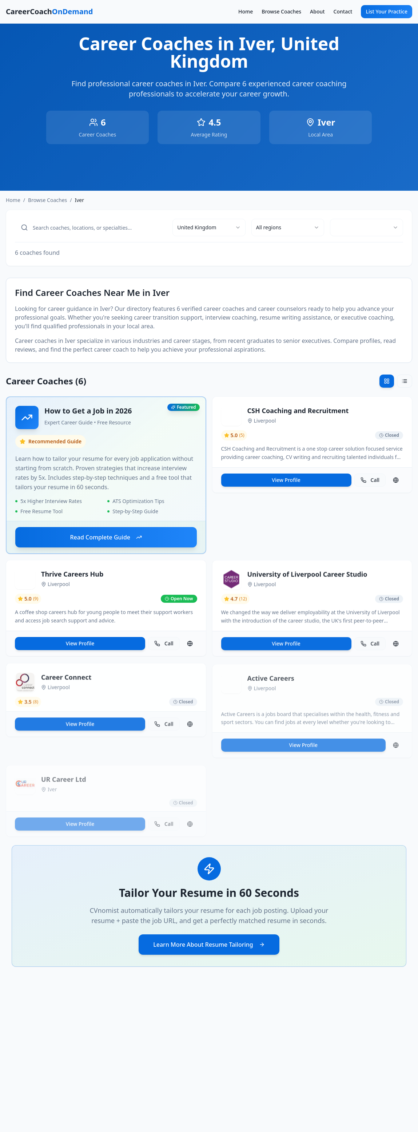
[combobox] (209, 227)
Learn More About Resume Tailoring (209, 945)
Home (245, 11)
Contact (343, 11)
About (317, 11)
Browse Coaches (281, 11)
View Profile (286, 482)
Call (370, 482)
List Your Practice (386, 11)
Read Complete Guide (106, 539)
